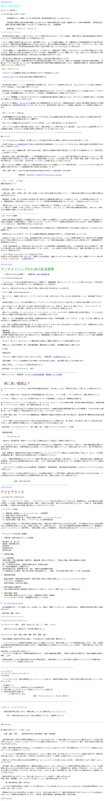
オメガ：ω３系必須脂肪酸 (34, 374)
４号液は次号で (27, 258)
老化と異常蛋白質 (42, 274)
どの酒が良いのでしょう (62, 357)
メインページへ (6, 2)
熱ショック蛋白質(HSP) (19, 144)
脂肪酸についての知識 (54, 374)
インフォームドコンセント (13, 603)
